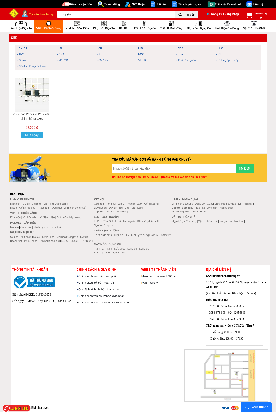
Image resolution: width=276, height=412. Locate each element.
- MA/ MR (62, 60)
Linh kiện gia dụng (227, 25)
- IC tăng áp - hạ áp (227, 60)
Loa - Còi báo (58, 237)
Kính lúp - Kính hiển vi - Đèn (110, 252)
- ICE (219, 54)
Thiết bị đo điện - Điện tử (108, 235)
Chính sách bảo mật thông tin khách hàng (104, 302)
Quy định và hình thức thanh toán (99, 289)
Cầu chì (14, 237)
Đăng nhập (231, 14)
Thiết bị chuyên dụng (137, 235)
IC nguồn (15, 217)
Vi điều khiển (47, 217)
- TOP (179, 48)
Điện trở (14, 203)
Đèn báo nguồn (126, 221)
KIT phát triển (54, 227)
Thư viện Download (228, 4)
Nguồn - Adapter (103, 225)
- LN (59, 48)
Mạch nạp (39, 227)
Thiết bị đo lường (171, 25)
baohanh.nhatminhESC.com (160, 276)
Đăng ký (214, 14)
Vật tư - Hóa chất (254, 25)
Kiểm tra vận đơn (80, 4)
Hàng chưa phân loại (231, 221)
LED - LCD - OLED (105, 221)
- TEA (179, 54)
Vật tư (201, 221)
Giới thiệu (138, 4)
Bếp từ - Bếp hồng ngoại (186, 207)
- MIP (140, 48)
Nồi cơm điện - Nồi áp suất (217, 207)
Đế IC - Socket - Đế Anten (76, 240)
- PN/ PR (22, 48)
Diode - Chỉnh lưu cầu (22, 207)
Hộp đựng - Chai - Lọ (184, 221)
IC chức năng (30, 217)
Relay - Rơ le (40, 237)
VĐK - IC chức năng (48, 25)
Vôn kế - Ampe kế (161, 235)
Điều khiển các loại (226, 203)
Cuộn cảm (60, 203)
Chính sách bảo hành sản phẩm (98, 276)
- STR (100, 54)
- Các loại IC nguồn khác (31, 66)
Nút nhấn (26, 237)
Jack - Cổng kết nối (148, 203)
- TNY (20, 54)
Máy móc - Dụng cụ (199, 25)
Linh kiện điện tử (21, 25)
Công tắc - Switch (77, 237)
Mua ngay (31, 135)
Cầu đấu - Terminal (105, 203)
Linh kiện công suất (75, 207)
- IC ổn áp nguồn (186, 60)
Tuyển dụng (112, 4)
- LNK (219, 48)
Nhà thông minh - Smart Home (189, 211)
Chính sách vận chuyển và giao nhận (101, 295)
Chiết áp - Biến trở (42, 203)
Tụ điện (25, 203)
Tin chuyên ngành (190, 4)
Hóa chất (212, 221)
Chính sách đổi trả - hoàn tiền (96, 282)
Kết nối (123, 25)
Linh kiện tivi (245, 203)
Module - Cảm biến (77, 25)
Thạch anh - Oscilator (49, 207)
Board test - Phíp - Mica (23, 240)
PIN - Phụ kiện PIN (148, 221)
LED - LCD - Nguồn (144, 25)
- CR (99, 48)
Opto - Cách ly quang (68, 217)
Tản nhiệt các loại (49, 240)
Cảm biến (26, 227)
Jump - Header (126, 203)
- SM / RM (102, 60)
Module (14, 227)
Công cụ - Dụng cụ (138, 248)
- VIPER (141, 60)
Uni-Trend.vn (151, 282)
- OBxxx (22, 60)
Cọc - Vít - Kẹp (133, 207)
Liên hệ (258, 4)
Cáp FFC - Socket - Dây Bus (110, 211)
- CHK (60, 54)
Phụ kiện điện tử (104, 25)
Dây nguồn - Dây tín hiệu (108, 207)
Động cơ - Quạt (204, 203)
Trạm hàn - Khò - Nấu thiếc (109, 248)
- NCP (140, 54)
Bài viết (161, 4)
